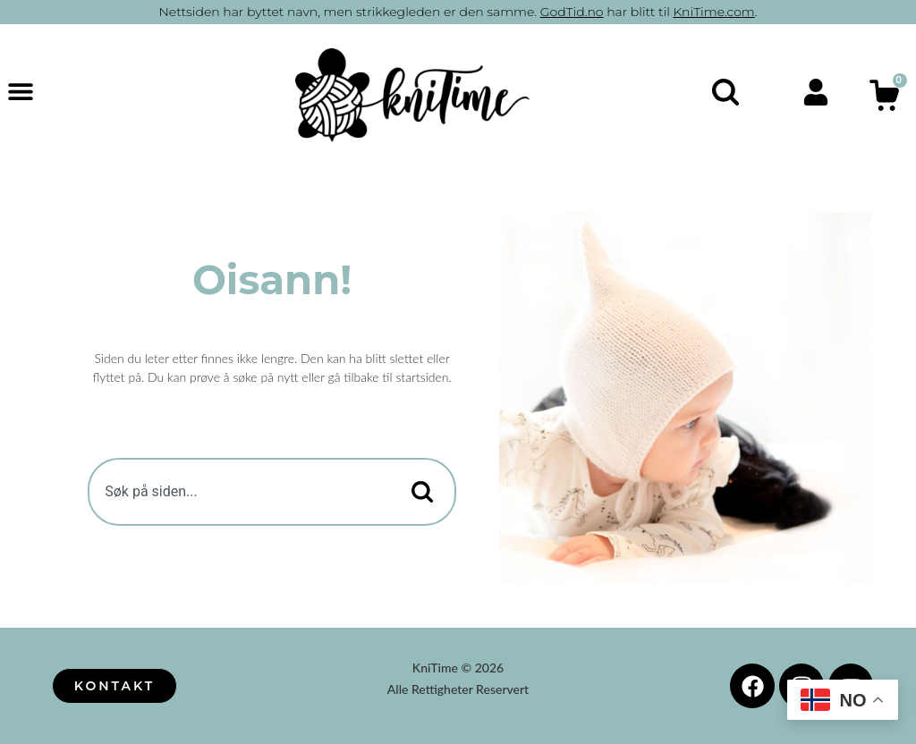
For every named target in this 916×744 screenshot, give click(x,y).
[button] (20, 91)
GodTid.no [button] (572, 12)
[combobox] (232, 492)
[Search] (418, 492)
